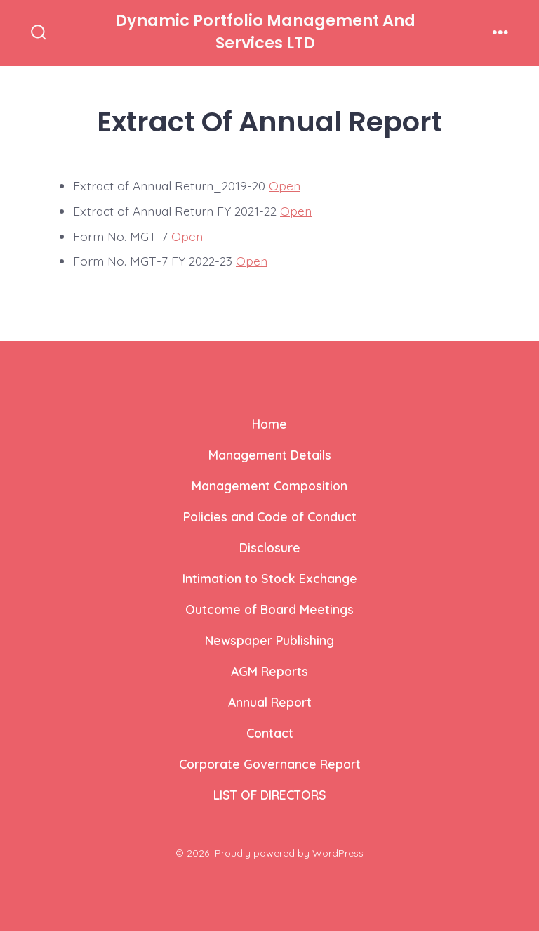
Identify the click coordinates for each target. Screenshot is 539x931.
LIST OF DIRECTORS (269, 794)
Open (284, 185)
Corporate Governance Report (270, 764)
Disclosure (269, 547)
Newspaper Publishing (269, 640)
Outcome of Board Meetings (269, 609)
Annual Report (270, 702)
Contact (269, 733)
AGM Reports (269, 671)
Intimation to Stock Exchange (269, 578)
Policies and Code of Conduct (270, 516)
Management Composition (269, 485)
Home (269, 423)
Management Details (269, 454)
